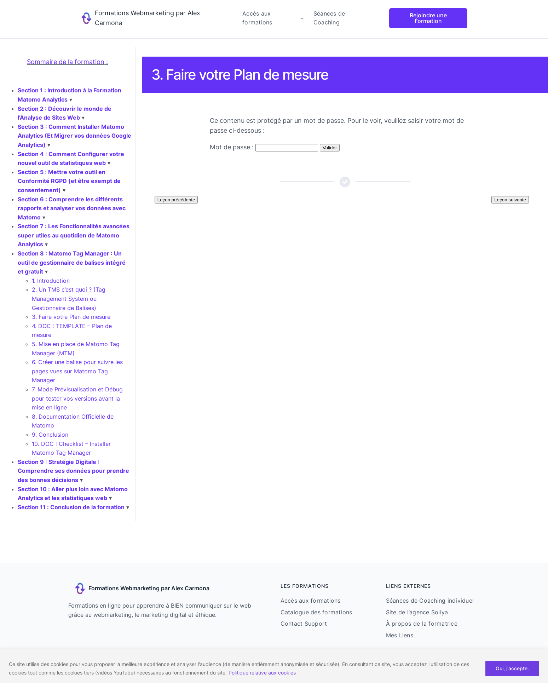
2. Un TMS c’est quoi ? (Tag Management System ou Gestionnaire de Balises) (68, 298)
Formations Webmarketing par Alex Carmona (148, 588)
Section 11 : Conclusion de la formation (71, 507)
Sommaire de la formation (65, 61)
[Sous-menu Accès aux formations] (302, 18)
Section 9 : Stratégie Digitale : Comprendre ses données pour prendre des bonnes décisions (73, 470)
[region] (274, 666)
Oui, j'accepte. (512, 668)
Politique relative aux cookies (262, 673)
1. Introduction (51, 280)
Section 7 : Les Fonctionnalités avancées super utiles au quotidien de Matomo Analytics (73, 235)
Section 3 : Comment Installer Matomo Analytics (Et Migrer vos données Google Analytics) (74, 135)
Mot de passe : (264, 147)
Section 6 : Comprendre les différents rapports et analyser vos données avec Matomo (72, 208)
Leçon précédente (176, 199)
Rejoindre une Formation (428, 18)
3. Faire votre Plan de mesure (71, 316)
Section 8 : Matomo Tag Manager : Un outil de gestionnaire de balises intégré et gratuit (72, 262)
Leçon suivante (510, 199)
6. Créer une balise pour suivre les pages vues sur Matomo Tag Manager (77, 371)
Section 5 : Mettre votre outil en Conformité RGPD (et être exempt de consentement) (69, 181)
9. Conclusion (50, 434)
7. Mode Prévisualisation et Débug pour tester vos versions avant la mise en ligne (77, 398)
